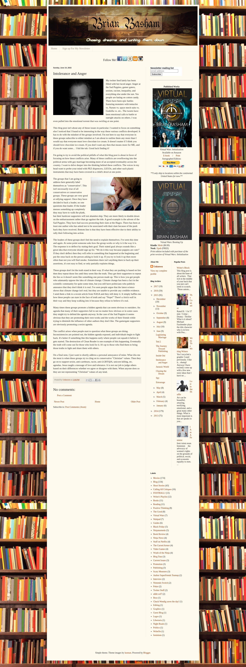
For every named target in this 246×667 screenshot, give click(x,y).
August (159, 322)
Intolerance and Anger (161, 361)
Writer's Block (183, 268)
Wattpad (156, 519)
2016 (156, 291)
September (161, 318)
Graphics (157, 609)
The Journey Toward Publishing (162, 349)
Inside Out (160, 355)
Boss (155, 598)
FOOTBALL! (159, 493)
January (160, 405)
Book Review (159, 534)
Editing (156, 605)
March (159, 397)
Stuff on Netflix (160, 542)
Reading (157, 504)
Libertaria (157, 620)
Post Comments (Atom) (75, 407)
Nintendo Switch (160, 583)
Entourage (160, 382)
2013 (156, 415)
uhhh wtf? (157, 594)
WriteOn (157, 631)
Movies (156, 478)
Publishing (158, 568)
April (159, 392)
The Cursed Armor (161, 545)
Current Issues (159, 560)
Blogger (146, 653)
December (161, 299)
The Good (157, 512)
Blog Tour (157, 556)
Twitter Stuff (158, 590)
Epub (159, 248)
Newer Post (59, 402)
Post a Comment (64, 395)
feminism (157, 635)
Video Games (159, 549)
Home (54, 48)
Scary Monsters (160, 571)
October (160, 313)
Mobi (160, 245)
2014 (156, 411)
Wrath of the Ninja (161, 553)
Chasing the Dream (161, 372)
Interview (157, 579)
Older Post (135, 402)
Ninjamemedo (159, 530)
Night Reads (158, 624)
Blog (155, 482)
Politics (156, 627)
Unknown (158, 266)
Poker (155, 586)
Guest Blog (158, 613)
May (158, 388)
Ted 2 (158, 341)
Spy (157, 378)
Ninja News (158, 538)
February (160, 401)
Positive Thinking (161, 508)
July (158, 326)
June (158, 331)
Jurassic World (162, 367)
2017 (156, 286)
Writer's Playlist (160, 497)
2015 (156, 295)
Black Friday (159, 527)
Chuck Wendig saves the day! (166, 601)
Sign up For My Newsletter (76, 48)
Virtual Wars (158, 515)
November (161, 306)
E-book (166, 155)
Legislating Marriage (161, 336)
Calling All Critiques (162, 489)
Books (156, 500)
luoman (128, 653)
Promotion (158, 564)
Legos (156, 616)
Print (178, 155)
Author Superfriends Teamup (166, 575)
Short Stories (159, 485)
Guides (156, 523)
